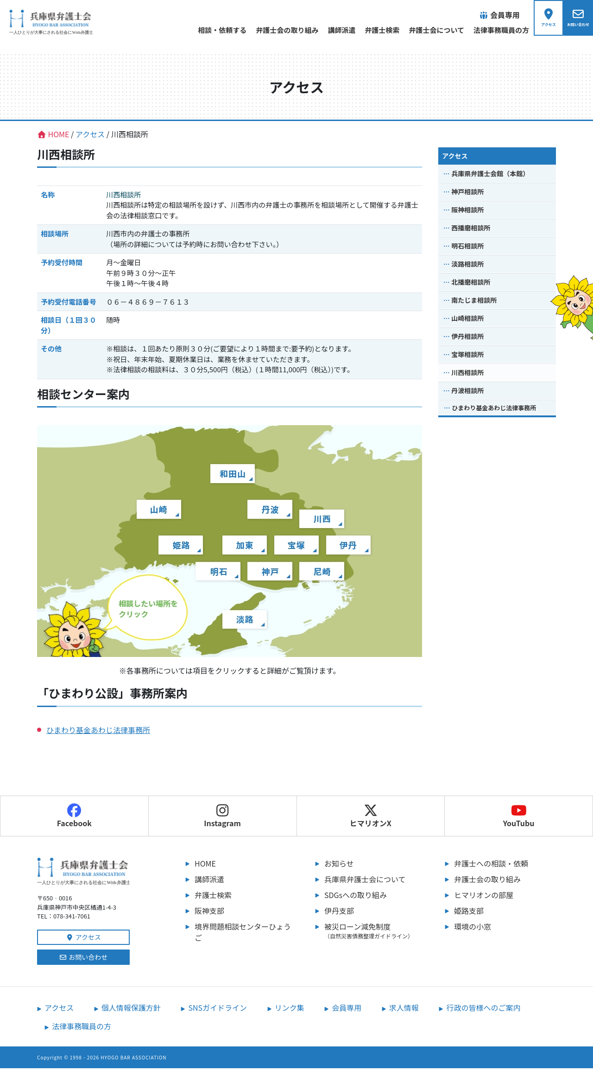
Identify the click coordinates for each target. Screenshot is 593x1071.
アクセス (454, 158)
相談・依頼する (202, 30)
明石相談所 (467, 248)
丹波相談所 (467, 393)
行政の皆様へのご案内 (483, 1010)
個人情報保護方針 (131, 1010)
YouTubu (519, 818)
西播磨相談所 (470, 230)
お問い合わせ (83, 959)
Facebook (74, 818)
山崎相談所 (467, 320)
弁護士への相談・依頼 (491, 866)
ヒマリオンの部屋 (483, 897)
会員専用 (346, 1010)
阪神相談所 (467, 212)
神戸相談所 (467, 194)
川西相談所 (467, 375)
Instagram (222, 818)
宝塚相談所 (467, 357)
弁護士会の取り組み (267, 30)
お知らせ (339, 866)
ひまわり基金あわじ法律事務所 (98, 732)
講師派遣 (322, 30)
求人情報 (404, 1010)
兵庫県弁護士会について (365, 881)
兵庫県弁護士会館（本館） (490, 176)
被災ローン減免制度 (375, 933)
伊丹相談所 (467, 339)
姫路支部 (469, 913)
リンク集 (289, 1010)
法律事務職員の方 (482, 30)
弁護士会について (417, 30)
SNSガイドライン (217, 1010)
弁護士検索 (362, 30)
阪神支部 (209, 913)
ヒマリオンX (370, 818)
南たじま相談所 (474, 302)
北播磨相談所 (470, 284)
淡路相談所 (467, 266)
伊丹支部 (339, 913)
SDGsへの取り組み (355, 897)
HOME (205, 866)
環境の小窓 (472, 929)
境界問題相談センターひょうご (243, 935)
